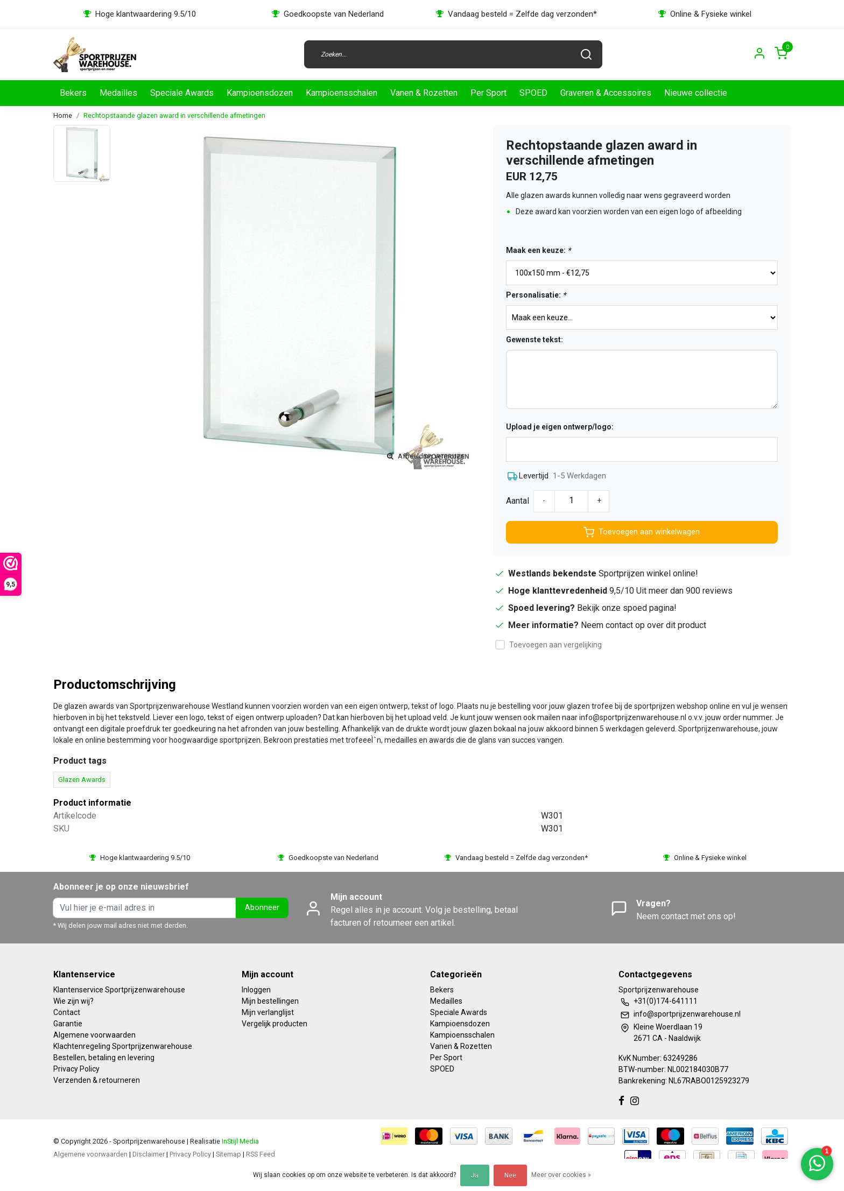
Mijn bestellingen (270, 1001)
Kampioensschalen (341, 93)
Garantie (67, 1023)
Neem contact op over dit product (643, 625)
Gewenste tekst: (534, 339)
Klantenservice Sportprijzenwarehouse (119, 989)
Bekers (73, 93)
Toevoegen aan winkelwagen (641, 532)
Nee (510, 1175)
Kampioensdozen (260, 93)
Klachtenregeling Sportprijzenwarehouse (122, 1046)
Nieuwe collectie (695, 93)
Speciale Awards (182, 93)
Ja (475, 1175)
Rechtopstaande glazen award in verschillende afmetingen (174, 115)
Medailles (118, 93)
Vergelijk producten (274, 1023)
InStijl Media (239, 1141)
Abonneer (262, 907)
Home (62, 115)
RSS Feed (260, 1154)
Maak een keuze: (538, 250)
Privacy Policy (76, 1069)
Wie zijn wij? (73, 1001)
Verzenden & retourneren (96, 1080)
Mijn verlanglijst (268, 1012)
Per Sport (488, 93)
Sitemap (228, 1154)
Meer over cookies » (561, 1175)
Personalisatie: (536, 295)
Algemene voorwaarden (94, 1035)
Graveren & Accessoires (605, 93)
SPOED (533, 93)
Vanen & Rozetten (424, 93)
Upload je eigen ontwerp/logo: (560, 426)
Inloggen (256, 989)
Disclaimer (148, 1154)
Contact (66, 1012)
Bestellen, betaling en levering (103, 1057)
